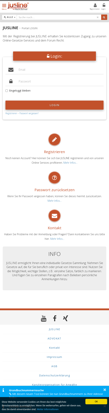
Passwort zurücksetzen (55, 189)
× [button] (104, 389)
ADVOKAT (54, 338)
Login (55, 105)
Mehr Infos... (70, 162)
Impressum (54, 357)
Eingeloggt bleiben (18, 90)
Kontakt (54, 227)
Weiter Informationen (47, 409)
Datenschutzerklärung (54, 375)
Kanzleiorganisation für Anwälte (54, 384)
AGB (54, 366)
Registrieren (11, 113)
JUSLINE (54, 329)
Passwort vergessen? (29, 113)
